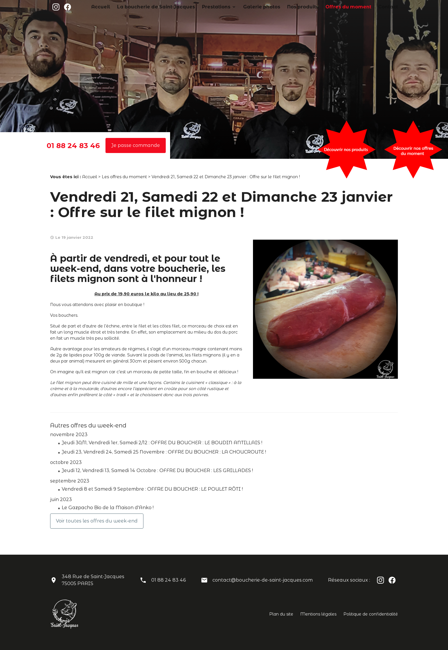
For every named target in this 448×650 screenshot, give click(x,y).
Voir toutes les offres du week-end (97, 521)
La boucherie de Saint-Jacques (198, 7)
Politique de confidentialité (370, 614)
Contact (390, 7)
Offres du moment (357, 7)
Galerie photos (285, 7)
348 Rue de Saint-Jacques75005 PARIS (93, 580)
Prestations (247, 7)
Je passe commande (135, 145)
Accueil (152, 7)
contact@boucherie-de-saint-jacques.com (262, 580)
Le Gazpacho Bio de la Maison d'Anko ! (108, 507)
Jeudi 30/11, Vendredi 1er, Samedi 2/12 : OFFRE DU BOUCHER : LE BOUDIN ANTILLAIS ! (162, 442)
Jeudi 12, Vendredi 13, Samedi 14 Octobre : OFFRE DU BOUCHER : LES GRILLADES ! (157, 470)
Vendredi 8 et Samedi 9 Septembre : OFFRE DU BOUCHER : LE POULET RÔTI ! (152, 489)
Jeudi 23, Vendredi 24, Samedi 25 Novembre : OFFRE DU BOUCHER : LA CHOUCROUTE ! (164, 452)
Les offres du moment (124, 176)
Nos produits (319, 7)
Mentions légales (318, 614)
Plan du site (281, 614)
